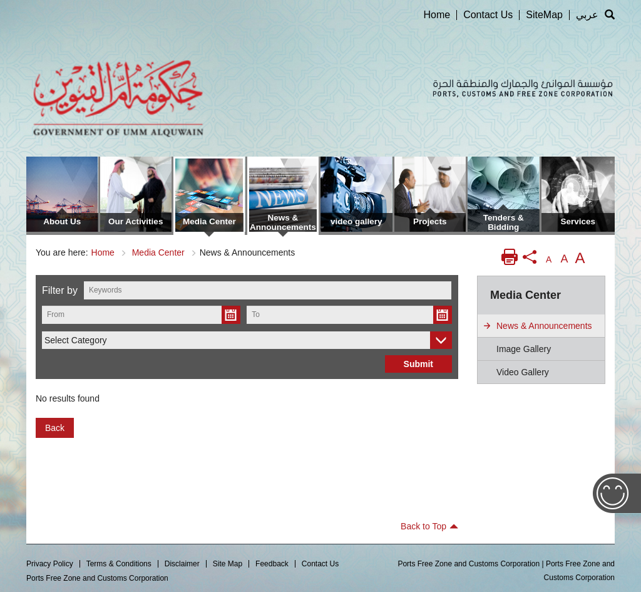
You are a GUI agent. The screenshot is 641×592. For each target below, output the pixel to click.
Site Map (227, 563)
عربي (587, 14)
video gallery (522, 372)
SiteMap (544, 14)
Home (436, 14)
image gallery (523, 349)
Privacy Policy (49, 563)
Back (54, 428)
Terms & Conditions (118, 563)
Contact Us (488, 14)
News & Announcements (544, 326)
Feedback (272, 563)
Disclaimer (182, 563)
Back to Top (429, 526)
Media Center (158, 252)
